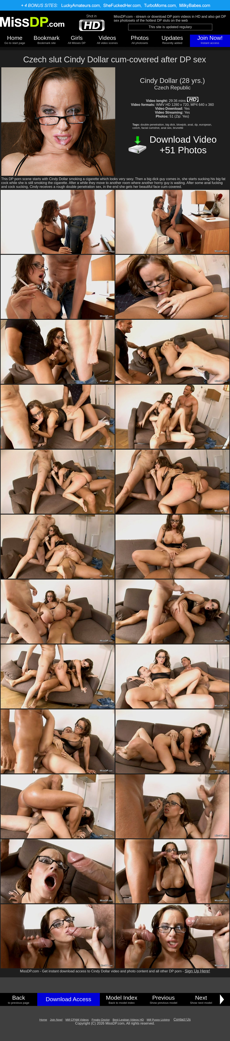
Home (15, 38)
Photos (140, 38)
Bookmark (47, 38)
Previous (163, 997)
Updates (172, 38)
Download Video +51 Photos (183, 144)
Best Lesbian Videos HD (128, 1019)
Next (201, 997)
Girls (77, 38)
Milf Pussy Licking (158, 1019)
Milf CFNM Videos (77, 1019)
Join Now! (210, 38)
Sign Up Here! (197, 971)
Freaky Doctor (101, 1019)
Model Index (121, 997)
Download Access (68, 999)
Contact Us (182, 1019)
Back (18, 997)
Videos (107, 38)
